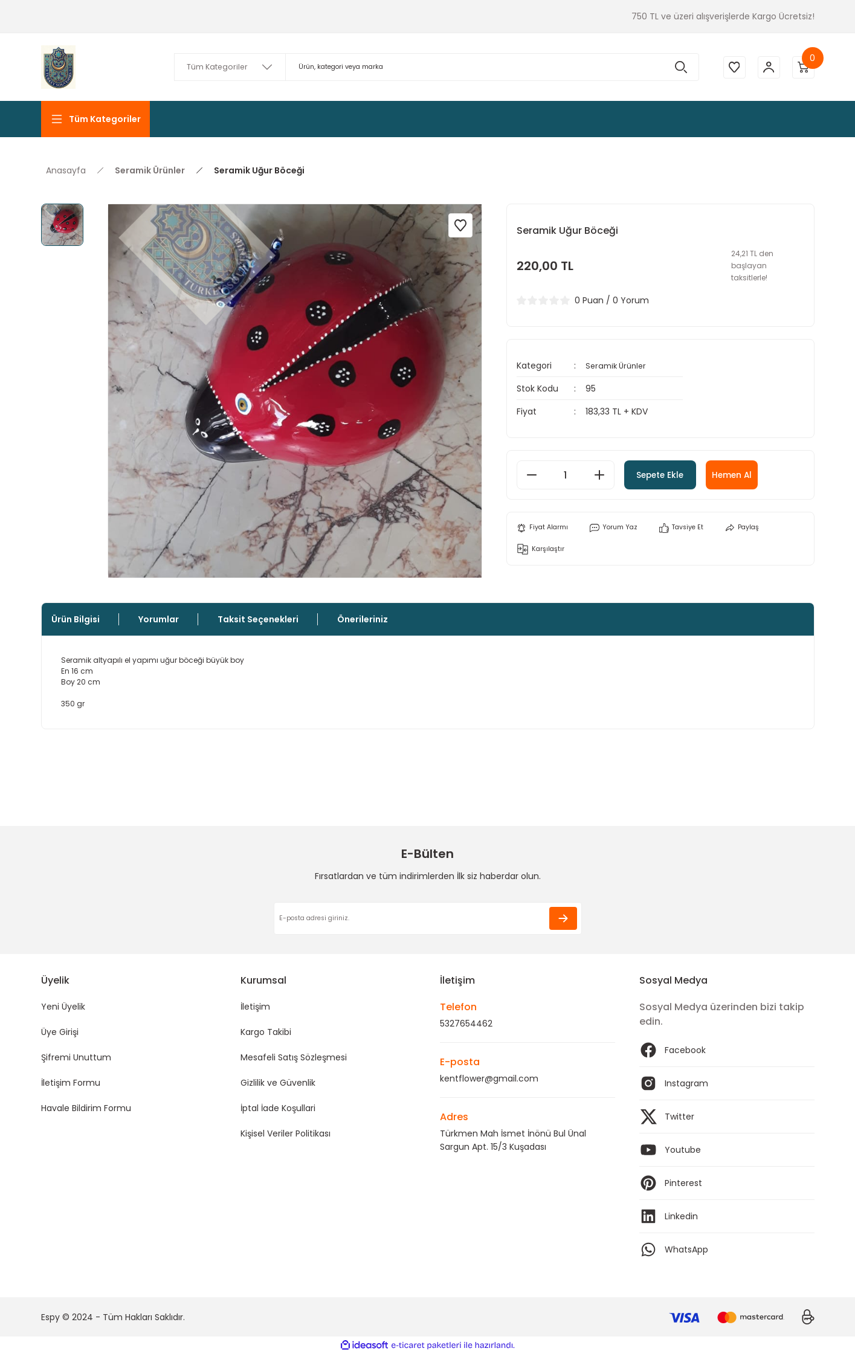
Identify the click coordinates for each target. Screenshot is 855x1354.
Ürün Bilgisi (75, 619)
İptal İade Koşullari (277, 1108)
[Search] (434, 67)
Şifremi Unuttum (76, 1057)
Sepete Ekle (676, 475)
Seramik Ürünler (618, 365)
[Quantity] (565, 475)
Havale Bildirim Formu (86, 1108)
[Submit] (563, 918)
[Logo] (58, 67)
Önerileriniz (362, 619)
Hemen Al (771, 475)
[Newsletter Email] (428, 918)
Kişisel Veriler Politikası (285, 1133)
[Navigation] (95, 119)
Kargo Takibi (265, 1032)
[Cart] (802, 67)
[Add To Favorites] (460, 225)
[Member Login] (766, 67)
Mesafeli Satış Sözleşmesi (293, 1057)
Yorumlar (158, 619)
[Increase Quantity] (599, 475)
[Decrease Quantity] (531, 475)
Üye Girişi (60, 1032)
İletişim (255, 1007)
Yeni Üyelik (63, 1007)
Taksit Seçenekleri (258, 619)
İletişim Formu (70, 1083)
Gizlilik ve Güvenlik (277, 1083)
